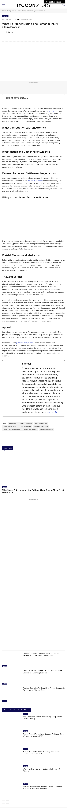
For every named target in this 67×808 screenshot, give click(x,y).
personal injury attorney (30, 429)
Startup (26, 714)
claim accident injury (41, 423)
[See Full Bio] (58, 412)
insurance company (35, 181)
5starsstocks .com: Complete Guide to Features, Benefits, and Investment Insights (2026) (41, 654)
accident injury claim (26, 423)
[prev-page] (3, 801)
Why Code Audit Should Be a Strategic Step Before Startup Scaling (42, 718)
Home (4, 11)
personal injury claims (24, 343)
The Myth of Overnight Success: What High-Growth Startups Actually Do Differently (42, 787)
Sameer (11, 32)
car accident (53, 111)
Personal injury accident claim (12, 429)
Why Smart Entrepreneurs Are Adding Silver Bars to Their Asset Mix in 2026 (33, 491)
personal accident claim (41, 426)
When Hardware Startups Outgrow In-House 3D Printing (41, 770)
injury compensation (25, 426)
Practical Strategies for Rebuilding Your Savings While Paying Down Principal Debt (44, 689)
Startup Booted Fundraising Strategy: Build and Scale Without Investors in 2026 (43, 735)
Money (9, 11)
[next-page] (7, 801)
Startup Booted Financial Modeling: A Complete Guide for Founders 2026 (41, 752)
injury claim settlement (10, 426)
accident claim (13, 423)
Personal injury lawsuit (46, 429)
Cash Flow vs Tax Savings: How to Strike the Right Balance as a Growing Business (42, 672)
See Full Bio (52, 412)
